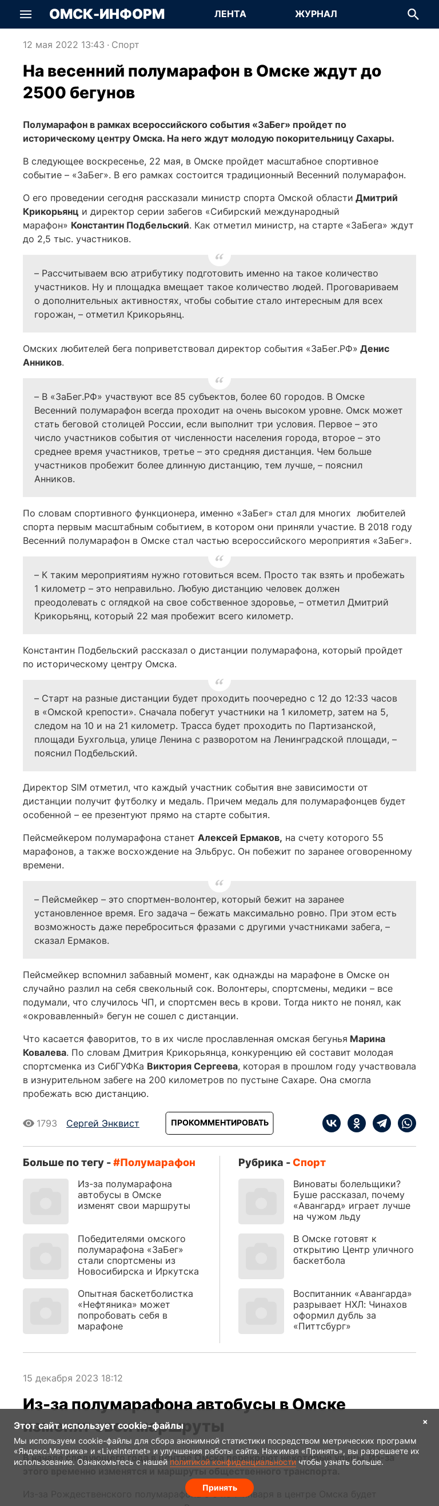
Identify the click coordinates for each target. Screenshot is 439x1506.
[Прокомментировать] (220, 1123)
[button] (25, 14)
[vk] (331, 1123)
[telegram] (378, 1123)
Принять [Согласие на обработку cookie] (219, 1486)
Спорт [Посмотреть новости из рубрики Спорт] (125, 44)
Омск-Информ (107, 14)
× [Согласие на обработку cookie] (425, 1420)
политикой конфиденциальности (233, 1460)
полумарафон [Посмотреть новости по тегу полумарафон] (157, 1162)
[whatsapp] (403, 1123)
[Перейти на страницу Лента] (230, 14)
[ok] (353, 1123)
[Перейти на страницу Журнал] (316, 14)
